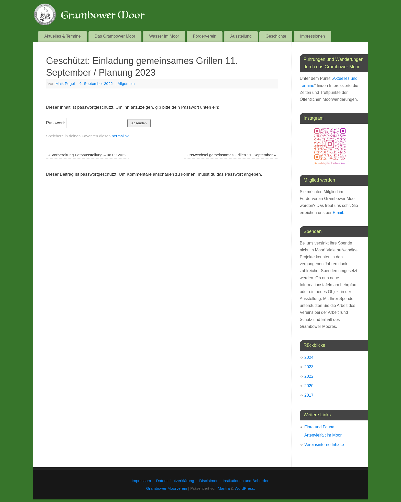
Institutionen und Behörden (246, 480)
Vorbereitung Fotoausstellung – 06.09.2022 (87, 155)
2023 (309, 367)
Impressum (141, 480)
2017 (309, 395)
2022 (309, 376)
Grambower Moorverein (166, 488)
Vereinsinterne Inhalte (324, 444)
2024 (309, 357)
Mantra (224, 488)
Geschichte (275, 36)
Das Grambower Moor (115, 36)
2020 (309, 386)
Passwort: (86, 122)
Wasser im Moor (164, 36)
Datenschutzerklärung (175, 480)
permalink (120, 136)
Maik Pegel (65, 83)
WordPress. (245, 488)
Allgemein (126, 83)
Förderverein (205, 36)
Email (338, 212)
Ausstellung (240, 36)
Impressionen (312, 36)
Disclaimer (208, 480)
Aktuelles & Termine (62, 36)
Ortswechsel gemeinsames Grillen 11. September (231, 155)
